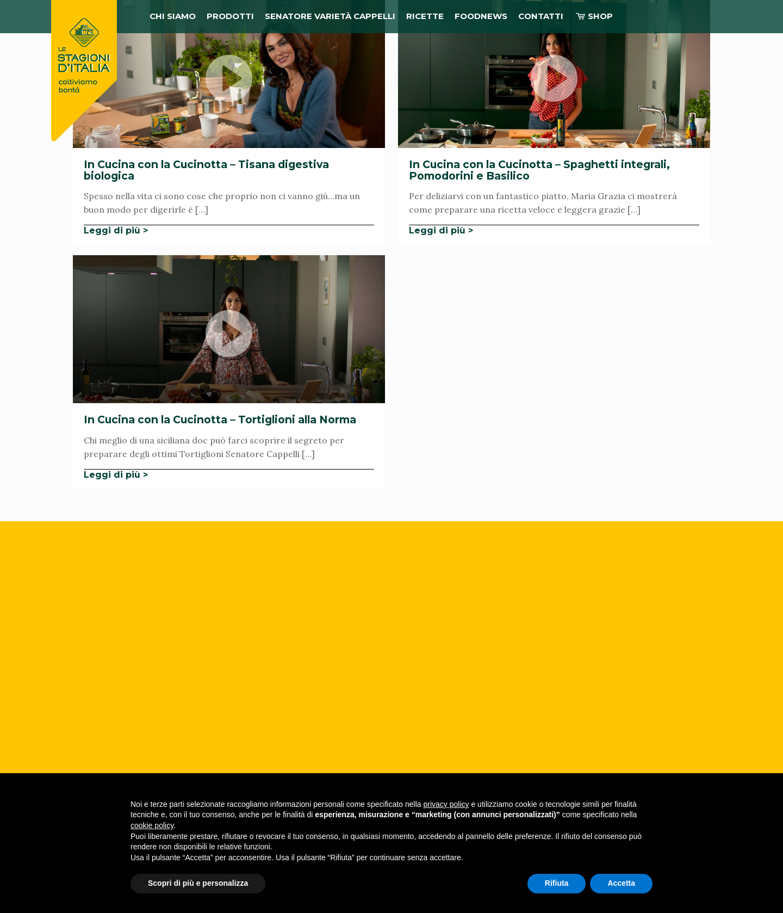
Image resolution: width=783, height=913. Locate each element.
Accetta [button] (621, 883)
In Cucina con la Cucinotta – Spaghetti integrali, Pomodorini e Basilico (539, 170)
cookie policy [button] (151, 825)
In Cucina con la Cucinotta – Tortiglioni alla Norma (220, 419)
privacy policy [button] (446, 804)
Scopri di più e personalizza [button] (198, 883)
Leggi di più (112, 230)
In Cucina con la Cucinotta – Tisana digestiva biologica (206, 170)
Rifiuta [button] (557, 883)
